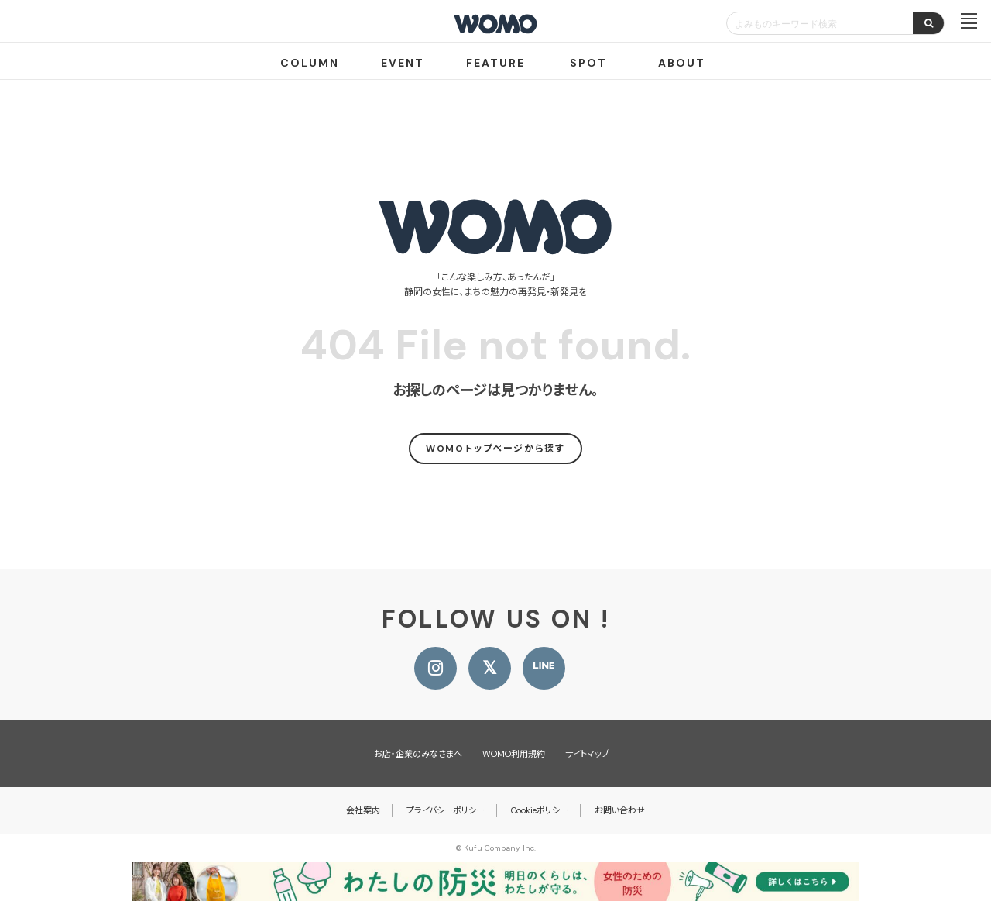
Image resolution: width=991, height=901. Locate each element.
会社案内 (363, 810)
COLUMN (309, 63)
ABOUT (681, 63)
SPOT (588, 63)
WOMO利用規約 (513, 753)
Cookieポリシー (539, 810)
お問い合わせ (620, 810)
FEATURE (495, 63)
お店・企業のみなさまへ (418, 753)
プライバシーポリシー (445, 810)
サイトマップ (587, 753)
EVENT (402, 63)
